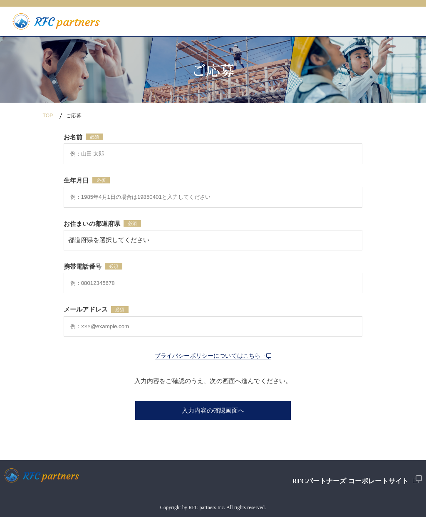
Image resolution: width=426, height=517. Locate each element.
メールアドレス (86, 309)
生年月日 (76, 180)
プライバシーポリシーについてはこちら (213, 355)
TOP (47, 116)
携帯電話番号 (83, 266)
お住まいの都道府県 (92, 223)
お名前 (73, 137)
